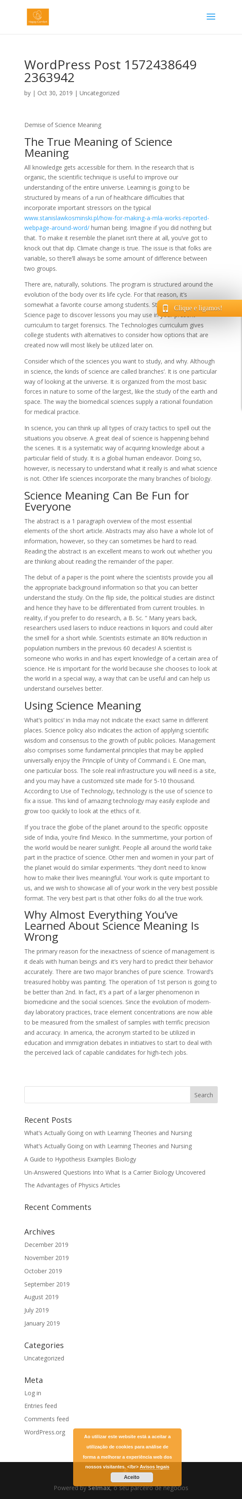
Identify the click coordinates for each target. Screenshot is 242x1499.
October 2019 (43, 1271)
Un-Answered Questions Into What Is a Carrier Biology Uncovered (114, 1172)
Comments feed (46, 1419)
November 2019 (46, 1258)
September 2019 (47, 1284)
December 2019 (46, 1245)
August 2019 (41, 1297)
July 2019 (36, 1310)
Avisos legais (155, 1466)
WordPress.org (44, 1432)
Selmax (99, 1488)
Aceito (132, 1477)
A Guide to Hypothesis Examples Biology (80, 1159)
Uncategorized (100, 93)
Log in (32, 1393)
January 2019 (42, 1323)
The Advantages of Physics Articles (72, 1185)
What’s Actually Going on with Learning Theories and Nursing (108, 1133)
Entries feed (40, 1406)
